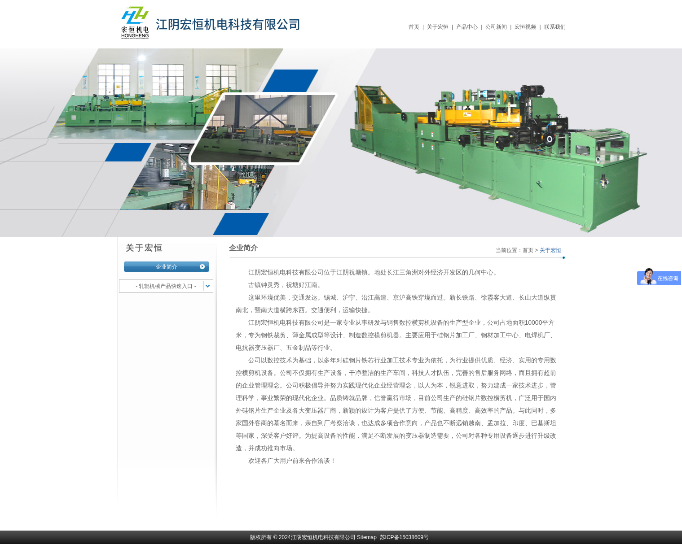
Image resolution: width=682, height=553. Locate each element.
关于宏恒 (438, 27)
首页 (414, 27)
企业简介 (166, 267)
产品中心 (467, 27)
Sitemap (367, 537)
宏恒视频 (525, 27)
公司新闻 (496, 27)
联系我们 (555, 27)
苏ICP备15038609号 (404, 537)
